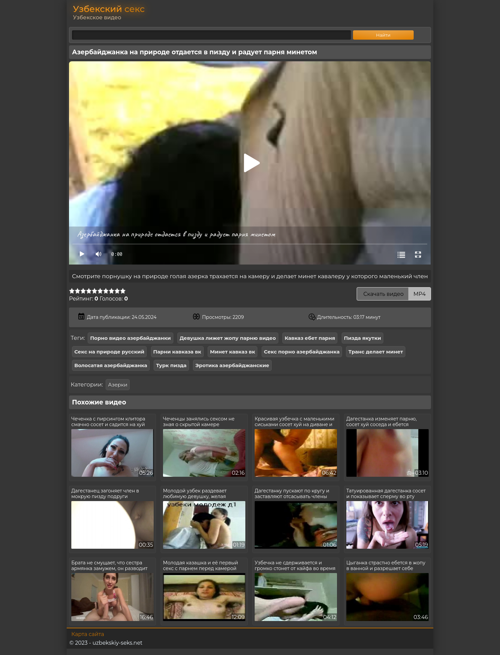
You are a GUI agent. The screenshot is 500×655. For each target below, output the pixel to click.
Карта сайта (87, 634)
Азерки (117, 384)
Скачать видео (394, 294)
